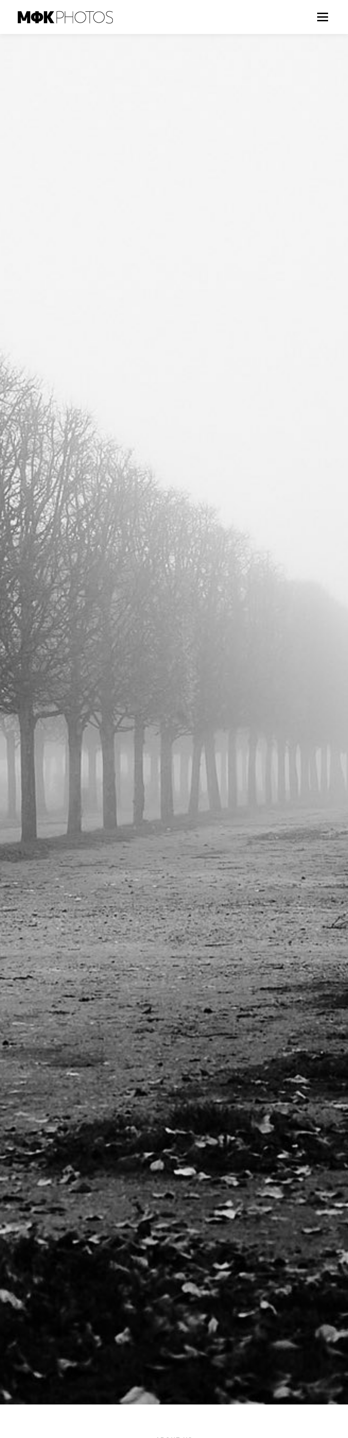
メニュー (322, 17)
